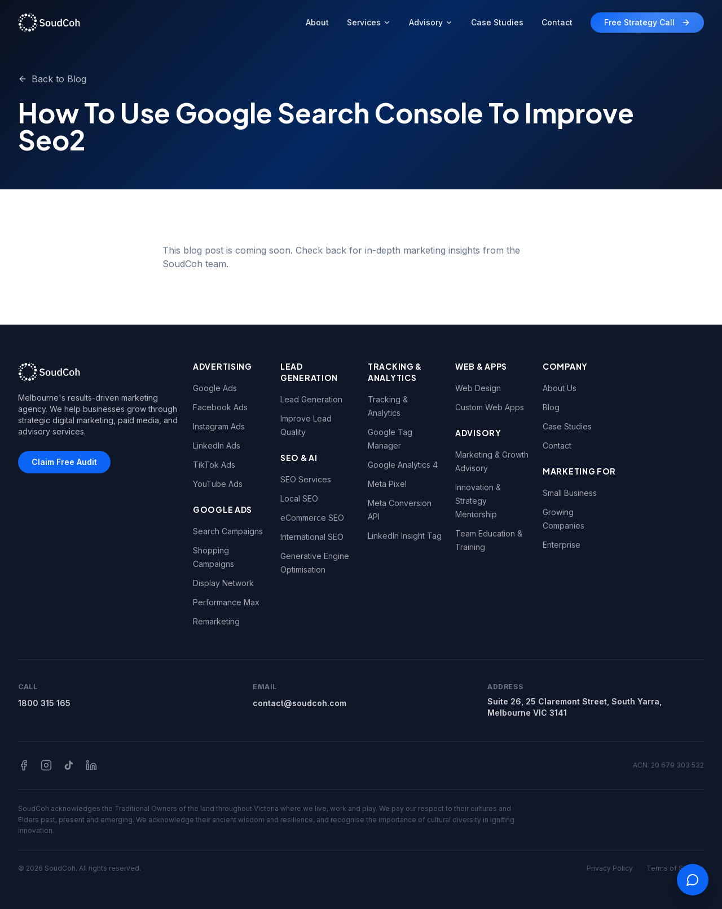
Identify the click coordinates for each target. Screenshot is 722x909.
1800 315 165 (44, 703)
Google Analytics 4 (403, 464)
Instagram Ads (219, 426)
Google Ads (215, 388)
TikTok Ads (214, 464)
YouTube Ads (218, 484)
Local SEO (299, 498)
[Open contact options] (692, 879)
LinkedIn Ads (216, 445)
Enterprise (561, 544)
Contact (557, 22)
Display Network (223, 583)
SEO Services (305, 479)
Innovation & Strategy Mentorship (478, 500)
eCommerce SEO (312, 517)
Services (369, 22)
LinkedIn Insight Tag (405, 535)
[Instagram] (46, 765)
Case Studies (497, 22)
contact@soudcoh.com (299, 703)
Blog (551, 407)
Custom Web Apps (489, 407)
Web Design (478, 388)
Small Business (570, 493)
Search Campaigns (228, 531)
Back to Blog (52, 79)
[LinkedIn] (91, 765)
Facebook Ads (220, 407)
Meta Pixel (387, 484)
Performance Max (226, 602)
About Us (559, 388)
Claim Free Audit (64, 462)
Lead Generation (311, 399)
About (317, 22)
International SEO (312, 537)
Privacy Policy (610, 868)
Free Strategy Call (647, 22)
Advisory (431, 22)
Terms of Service (675, 868)
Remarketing (216, 621)
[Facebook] (23, 765)
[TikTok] (68, 765)
